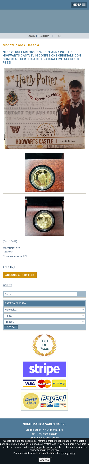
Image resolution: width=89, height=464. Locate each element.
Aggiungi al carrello (19, 275)
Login (31, 35)
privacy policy (68, 453)
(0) (59, 35)
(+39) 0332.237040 (47, 434)
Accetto (44, 460)
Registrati (44, 35)
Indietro (7, 285)
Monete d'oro (13, 45)
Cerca (11, 327)
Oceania (32, 45)
